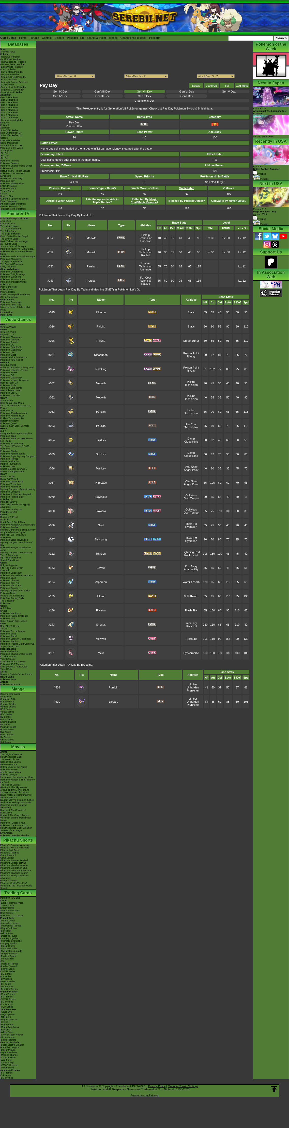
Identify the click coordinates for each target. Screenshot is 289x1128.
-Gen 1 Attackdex (9, 97)
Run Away (191, 566)
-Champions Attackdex (11, 120)
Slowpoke (101, 496)
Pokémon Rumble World (12, 453)
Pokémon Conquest (10, 491)
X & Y (3, 431)
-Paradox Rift (7, 958)
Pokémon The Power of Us (13, 825)
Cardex (4, 138)
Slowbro (101, 511)
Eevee (101, 567)
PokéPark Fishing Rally (12, 598)
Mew (101, 652)
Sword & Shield (8, 365)
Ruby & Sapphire (9, 565)
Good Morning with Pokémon (15, 294)
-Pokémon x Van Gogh (11, 178)
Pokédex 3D (6, 499)
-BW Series (6, 979)
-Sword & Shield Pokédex (13, 77)
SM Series (5, 742)
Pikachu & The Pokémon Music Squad (16, 886)
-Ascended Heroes (9, 923)
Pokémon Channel (9, 580)
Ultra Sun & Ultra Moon (12, 403)
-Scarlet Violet (7, 969)
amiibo (3, 671)
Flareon (100, 610)
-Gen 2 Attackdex (9, 100)
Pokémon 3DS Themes (12, 664)
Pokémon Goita (8, 679)
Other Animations (9, 297)
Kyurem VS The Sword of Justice (17, 800)
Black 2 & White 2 (9, 479)
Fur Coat (145, 277)
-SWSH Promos (8, 999)
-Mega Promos (7, 994)
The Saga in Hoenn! (10, 233)
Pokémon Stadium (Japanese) (15, 639)
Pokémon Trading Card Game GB (17, 644)
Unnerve (145, 241)
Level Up (211, 85)
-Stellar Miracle (8, 1050)
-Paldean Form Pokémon (13, 209)
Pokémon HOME (9, 372)
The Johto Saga (8, 231)
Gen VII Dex (144, 91)
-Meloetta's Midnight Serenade (15, 802)
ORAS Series (7, 739)
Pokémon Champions (11, 337)
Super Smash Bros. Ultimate (14, 426)
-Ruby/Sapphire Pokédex (13, 62)
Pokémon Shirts (8, 188)
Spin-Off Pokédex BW (11, 135)
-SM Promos (6, 1001)
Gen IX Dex (60, 91)
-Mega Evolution (8, 928)
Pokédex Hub (75, 37)
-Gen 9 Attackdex (9, 117)
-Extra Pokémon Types (11, 903)
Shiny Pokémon (8, 266)
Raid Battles (6, 913)
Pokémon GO (7, 344)
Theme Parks (7, 191)
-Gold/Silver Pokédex (11, 59)
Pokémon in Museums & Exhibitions (12, 174)
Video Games (18, 319)
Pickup (145, 234)
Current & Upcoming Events (14, 198)
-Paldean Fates (8, 956)
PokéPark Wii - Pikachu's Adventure (13, 536)
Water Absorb (191, 582)
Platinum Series (8, 727)
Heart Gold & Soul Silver (12, 522)
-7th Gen (4, 158)
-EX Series (5, 984)
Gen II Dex (144, 96)
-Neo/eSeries (7, 986)
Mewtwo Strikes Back (11, 757)
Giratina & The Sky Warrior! (14, 787)
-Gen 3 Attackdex (9, 102)
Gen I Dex (186, 96)
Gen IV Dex (60, 96)
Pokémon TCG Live (10, 395)
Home (22, 37)
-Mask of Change (9, 1055)
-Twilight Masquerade (11, 951)
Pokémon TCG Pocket (11, 360)
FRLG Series (6, 719)
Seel (101, 525)
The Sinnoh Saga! (9, 239)
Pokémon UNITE (9, 352)
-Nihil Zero (5, 1017)
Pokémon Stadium (9, 641)
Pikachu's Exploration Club (13, 868)
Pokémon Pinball (9, 636)
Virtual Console (8, 659)
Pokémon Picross (9, 459)
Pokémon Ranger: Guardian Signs (17, 524)
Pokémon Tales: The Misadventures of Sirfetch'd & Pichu (15, 307)
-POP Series (6, 1007)
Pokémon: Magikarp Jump (13, 413)
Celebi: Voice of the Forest (13, 767)
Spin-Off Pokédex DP (11, 133)
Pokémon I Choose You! (12, 823)
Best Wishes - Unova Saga (14, 241)
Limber (145, 263)
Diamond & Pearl (9, 517)
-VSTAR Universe (9, 1065)
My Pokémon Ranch (10, 557)
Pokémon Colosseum (11, 573)
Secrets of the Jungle (11, 830)
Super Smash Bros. (10, 646)
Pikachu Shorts (18, 840)
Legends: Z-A (7, 334)
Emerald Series (8, 722)
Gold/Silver (5, 608)
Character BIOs (8, 699)
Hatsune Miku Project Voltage (15, 171)
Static (191, 312)
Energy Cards (7, 908)
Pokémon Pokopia (9, 339)
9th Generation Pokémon (13, 204)
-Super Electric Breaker (12, 1045)
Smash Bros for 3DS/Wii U (13, 469)
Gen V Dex (229, 91)
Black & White (7, 476)
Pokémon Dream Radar (12, 481)
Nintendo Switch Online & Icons (16, 674)
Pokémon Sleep (8, 355)
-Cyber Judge (7, 1062)
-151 (2, 961)
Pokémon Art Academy (11, 443)
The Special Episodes (11, 261)
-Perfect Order (7, 920)
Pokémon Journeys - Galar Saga (17, 249)
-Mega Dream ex (8, 1019)
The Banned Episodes (11, 264)
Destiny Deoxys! (8, 774)
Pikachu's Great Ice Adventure (15, 870)
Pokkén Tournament (10, 464)
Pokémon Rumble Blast (12, 497)
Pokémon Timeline (9, 160)
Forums (34, 37)
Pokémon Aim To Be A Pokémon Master (16, 252)
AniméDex (5, 221)
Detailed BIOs (7, 701)
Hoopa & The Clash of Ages (14, 815)
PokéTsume (6, 315)
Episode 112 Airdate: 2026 (265, 211)
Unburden (193, 687)
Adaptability (191, 569)
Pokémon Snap (8, 633)
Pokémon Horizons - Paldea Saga (17, 256)
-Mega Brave (6, 1024)
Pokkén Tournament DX (12, 418)
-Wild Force (6, 1060)
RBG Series (6, 709)
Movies (18, 747)
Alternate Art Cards (10, 910)
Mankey (101, 468)
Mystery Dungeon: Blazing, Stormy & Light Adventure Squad (18, 531)
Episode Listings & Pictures (14, 218)
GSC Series (6, 714)
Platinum (4, 519)
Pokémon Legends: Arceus (14, 370)
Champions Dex (144, 100)
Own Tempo (191, 498)
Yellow (3, 628)
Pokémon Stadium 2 (10, 613)
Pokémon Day (7, 181)
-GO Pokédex (7, 84)
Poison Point (191, 353)
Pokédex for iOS (8, 512)
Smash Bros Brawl (9, 560)
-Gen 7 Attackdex (9, 112)
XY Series (5, 737)
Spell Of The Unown (10, 762)
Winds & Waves (8, 327)
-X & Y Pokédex (8, 69)
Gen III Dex (102, 96)
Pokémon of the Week (11, 148)
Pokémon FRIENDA (10, 684)
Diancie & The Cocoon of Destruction (13, 811)
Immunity (191, 623)
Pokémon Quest (8, 423)
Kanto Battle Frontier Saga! (14, 236)
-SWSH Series (7, 971)
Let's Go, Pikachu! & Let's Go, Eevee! (15, 406)
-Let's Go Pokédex (9, 74)
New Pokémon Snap (10, 390)
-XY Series (5, 976)
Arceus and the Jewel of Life (14, 790)
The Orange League (10, 228)
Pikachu (101, 312)
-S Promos (5, 1075)
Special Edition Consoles (13, 661)
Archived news (7, 51)
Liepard (113, 701)
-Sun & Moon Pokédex (11, 72)
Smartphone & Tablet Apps (13, 666)
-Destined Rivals (8, 936)
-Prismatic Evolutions (11, 941)
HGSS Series (7, 729)
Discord (59, 37)
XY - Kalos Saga (8, 244)
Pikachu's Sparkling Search (14, 873)
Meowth (92, 238)
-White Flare (6, 933)
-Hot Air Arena (7, 1037)
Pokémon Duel (7, 466)
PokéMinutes (6, 289)
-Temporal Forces (9, 953)
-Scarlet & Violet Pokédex (13, 87)
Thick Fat (191, 523)
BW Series (5, 732)
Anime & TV (18, 213)
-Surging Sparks (8, 943)
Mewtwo (101, 638)
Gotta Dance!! (7, 858)
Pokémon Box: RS (9, 583)
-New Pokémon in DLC (12, 206)
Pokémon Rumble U (10, 486)
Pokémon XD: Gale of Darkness (16, 575)
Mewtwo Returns (8, 764)
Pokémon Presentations (12, 183)
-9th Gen (4, 153)
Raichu (101, 326)
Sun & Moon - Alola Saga (13, 246)
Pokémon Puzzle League (13, 631)
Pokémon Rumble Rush (12, 415)
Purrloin (113, 687)
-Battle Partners (8, 1040)
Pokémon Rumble (9, 527)
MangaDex (5, 696)
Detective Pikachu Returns (13, 357)
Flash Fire (191, 610)
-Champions (6, 150)
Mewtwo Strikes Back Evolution (16, 828)
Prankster (193, 690)
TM (227, 85)
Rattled (145, 255)
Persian (91, 266)
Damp (191, 438)
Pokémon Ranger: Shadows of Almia (15, 548)
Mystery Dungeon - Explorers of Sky (16, 543)
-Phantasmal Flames (10, 925)
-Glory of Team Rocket (11, 1034)
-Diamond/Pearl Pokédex (13, 64)
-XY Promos (6, 1004)
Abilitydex (5, 127)
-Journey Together (9, 938)
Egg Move (242, 85)
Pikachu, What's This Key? (13, 883)
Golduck (101, 454)
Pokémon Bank (8, 436)
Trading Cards (18, 893)
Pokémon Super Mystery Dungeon (17, 456)
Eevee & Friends (8, 880)
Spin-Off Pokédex (9, 130)
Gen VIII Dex (102, 91)
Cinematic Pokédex (10, 140)
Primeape (101, 482)
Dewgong (101, 539)
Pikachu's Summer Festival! (14, 860)
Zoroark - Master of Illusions (14, 792)
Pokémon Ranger (9, 588)
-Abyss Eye (6, 1012)
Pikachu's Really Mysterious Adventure (14, 876)
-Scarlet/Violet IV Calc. (11, 145)
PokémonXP (6, 168)
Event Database (8, 201)
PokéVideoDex (7, 292)
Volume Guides (8, 706)
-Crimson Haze (8, 1057)
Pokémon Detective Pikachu (14, 835)
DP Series (5, 724)
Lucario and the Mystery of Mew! (16, 777)
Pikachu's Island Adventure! (14, 865)
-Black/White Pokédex (11, 67)
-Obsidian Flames (9, 963)
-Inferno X (5, 1022)
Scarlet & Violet (8, 332)
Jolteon (100, 596)
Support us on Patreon (144, 1095)
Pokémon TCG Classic (11, 915)
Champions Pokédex (133, 37)
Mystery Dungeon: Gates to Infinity (17, 489)
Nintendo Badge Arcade (12, 471)
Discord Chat (6, 196)
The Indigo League (9, 226)
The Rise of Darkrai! (10, 785)
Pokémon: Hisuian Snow (12, 279)
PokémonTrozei (8, 593)
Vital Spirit (191, 466)
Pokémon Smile (8, 385)
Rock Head (191, 555)
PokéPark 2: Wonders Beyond (15, 494)
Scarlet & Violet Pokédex (102, 37)
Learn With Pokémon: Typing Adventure (14, 505)
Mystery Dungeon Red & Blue (15, 590)
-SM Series (6, 974)
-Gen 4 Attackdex (9, 105)
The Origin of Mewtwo (11, 754)
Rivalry (191, 356)
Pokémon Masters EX (11, 350)
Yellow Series (7, 712)
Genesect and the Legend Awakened (13, 806)
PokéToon (5, 284)
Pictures (261, 179)
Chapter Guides (8, 704)
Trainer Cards (7, 905)
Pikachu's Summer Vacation (14, 845)
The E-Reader (7, 600)
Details (196, 85)
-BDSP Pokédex (8, 79)
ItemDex (4, 122)
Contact (47, 37)
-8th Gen (4, 155)
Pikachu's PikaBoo (9, 852)
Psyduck (101, 440)
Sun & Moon (6, 400)
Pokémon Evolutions (10, 277)
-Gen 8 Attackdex (9, 115)
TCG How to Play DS (11, 509)
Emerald (4, 570)
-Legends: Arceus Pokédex (14, 82)
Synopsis (259, 219)
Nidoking (100, 369)
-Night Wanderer (8, 1052)
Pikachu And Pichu (9, 850)
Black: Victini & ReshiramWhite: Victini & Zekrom (16, 796)
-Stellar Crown (7, 946)
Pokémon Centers (9, 163)
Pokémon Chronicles (10, 259)
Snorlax (100, 624)
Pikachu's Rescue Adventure (14, 847)
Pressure (191, 638)
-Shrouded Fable (8, 948)
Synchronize (191, 652)
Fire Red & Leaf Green (11, 568)
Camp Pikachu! (8, 855)
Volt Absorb (191, 596)
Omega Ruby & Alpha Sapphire (16, 433)
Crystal (3, 611)
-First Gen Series (9, 989)
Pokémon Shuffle (9, 451)
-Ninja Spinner (7, 1014)
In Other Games (8, 656)
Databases (18, 44)
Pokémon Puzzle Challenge (14, 616)
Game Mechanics (9, 143)
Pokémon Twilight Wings (12, 274)
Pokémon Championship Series (16, 166)
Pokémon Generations (11, 271)
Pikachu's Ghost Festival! (13, 863)
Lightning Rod (191, 552)
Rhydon (101, 553)
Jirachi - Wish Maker (10, 772)
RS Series (5, 717)
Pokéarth (154, 37)
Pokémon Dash (8, 578)
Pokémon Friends (9, 342)
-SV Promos (6, 996)
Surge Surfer (191, 340)
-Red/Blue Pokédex (10, 57)
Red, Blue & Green (10, 626)
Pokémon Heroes (9, 769)
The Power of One (9, 759)
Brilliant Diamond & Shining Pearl (17, 367)
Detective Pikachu (9, 421)
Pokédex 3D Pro (8, 502)
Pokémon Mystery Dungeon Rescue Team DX (14, 381)
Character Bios (8, 223)
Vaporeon (101, 582)
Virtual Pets (6, 669)
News (3, 49)
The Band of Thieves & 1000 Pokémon (14, 447)
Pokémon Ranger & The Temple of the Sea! (17, 781)
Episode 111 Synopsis (266, 170)
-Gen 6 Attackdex (9, 110)
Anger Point (191, 469)
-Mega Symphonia (9, 1027)
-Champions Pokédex (11, 92)
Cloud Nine (191, 441)
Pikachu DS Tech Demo (12, 595)
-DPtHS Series (7, 981)
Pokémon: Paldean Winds (13, 282)
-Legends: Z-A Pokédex (12, 89)
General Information (10, 694)
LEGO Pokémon (8, 186)
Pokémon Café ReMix (11, 347)
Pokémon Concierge (10, 302)
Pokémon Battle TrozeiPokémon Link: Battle (16, 439)
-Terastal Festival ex (10, 1042)
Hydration (191, 526)
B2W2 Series (7, 734)
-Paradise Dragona (10, 1047)
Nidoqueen (101, 354)
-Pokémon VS (7, 1067)
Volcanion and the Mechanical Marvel (15, 819)
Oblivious (191, 495)
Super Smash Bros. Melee (13, 621)
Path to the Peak (8, 287)
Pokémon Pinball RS (10, 585)
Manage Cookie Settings (183, 1086)
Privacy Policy (156, 1086)
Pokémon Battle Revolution (14, 540)
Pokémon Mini (7, 618)
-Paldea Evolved (8, 966)
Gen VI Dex (186, 91)
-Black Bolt (5, 931)
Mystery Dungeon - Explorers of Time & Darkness (16, 553)
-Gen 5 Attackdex (9, 107)
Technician (145, 238)
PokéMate (5, 603)
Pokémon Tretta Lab (10, 484)
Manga (18, 689)
